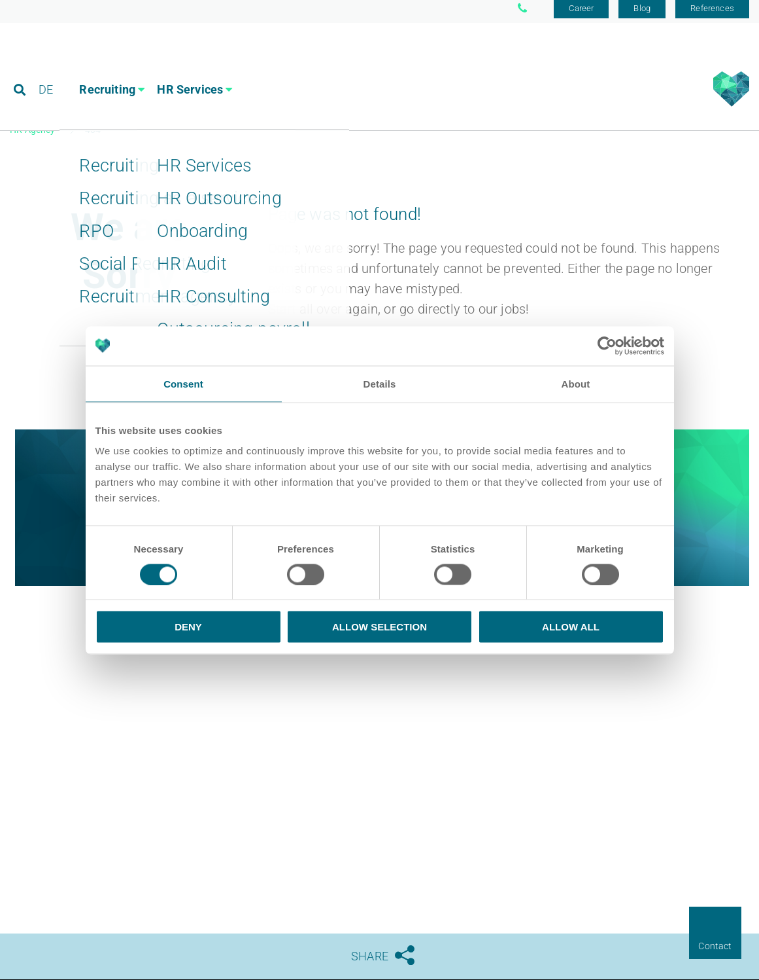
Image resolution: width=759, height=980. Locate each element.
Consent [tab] (183, 383)
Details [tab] (379, 383)
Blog (641, 15)
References (712, 15)
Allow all (570, 626)
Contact (715, 946)
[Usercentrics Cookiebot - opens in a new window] (607, 345)
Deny (188, 626)
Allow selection (379, 626)
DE (46, 68)
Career (581, 15)
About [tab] (576, 383)
